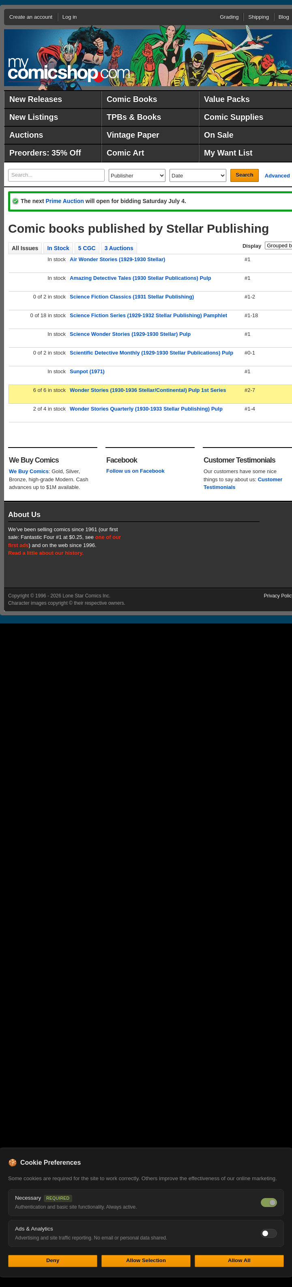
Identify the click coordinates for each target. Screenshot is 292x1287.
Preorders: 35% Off (45, 152)
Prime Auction (64, 201)
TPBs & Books (134, 116)
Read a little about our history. (46, 553)
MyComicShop (69, 70)
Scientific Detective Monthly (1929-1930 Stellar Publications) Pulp (151, 353)
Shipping (258, 17)
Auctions (26, 134)
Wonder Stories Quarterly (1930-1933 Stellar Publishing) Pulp (146, 409)
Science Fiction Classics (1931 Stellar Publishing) (132, 297)
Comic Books (132, 99)
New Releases (35, 99)
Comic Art (125, 152)
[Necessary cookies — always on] (269, 1202)
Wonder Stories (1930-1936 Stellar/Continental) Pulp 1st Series (148, 390)
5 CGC (87, 248)
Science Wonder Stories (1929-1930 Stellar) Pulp (130, 334)
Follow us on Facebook (135, 471)
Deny (52, 1260)
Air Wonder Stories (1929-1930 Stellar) (117, 259)
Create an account (30, 17)
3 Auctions (119, 248)
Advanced (277, 175)
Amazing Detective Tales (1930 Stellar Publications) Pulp (140, 278)
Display (252, 246)
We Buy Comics (29, 471)
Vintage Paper (133, 134)
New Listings (33, 116)
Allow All (239, 1260)
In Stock (58, 248)
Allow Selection (146, 1260)
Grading (229, 17)
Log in (69, 17)
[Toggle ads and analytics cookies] (269, 1233)
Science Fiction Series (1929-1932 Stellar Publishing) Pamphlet (148, 315)
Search (244, 175)
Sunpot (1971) (87, 371)
